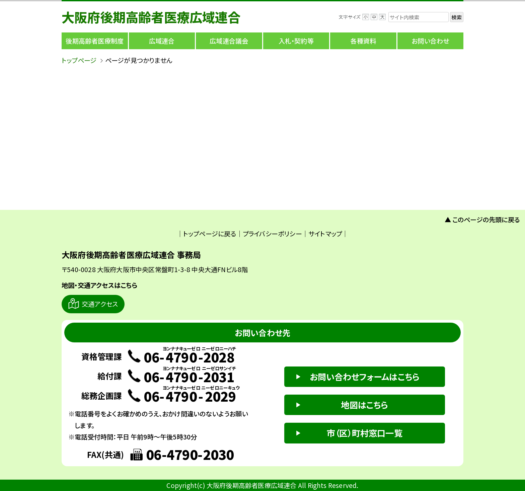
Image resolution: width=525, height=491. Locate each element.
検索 (456, 17)
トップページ (79, 60)
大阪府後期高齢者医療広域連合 (151, 16)
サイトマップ (325, 233)
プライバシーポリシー (272, 233)
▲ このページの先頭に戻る (482, 219)
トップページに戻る (209, 233)
